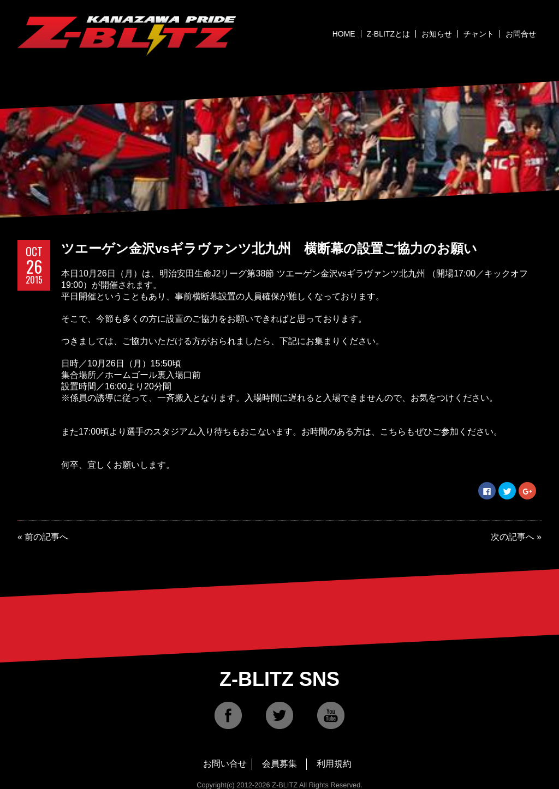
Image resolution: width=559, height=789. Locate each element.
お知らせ (436, 33)
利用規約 (334, 763)
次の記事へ (512, 536)
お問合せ (521, 33)
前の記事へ (46, 536)
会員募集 (279, 763)
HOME (343, 33)
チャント (478, 33)
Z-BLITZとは (388, 33)
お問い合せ (225, 763)
